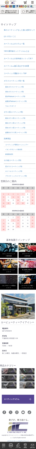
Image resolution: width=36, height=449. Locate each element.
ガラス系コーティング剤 (13, 112)
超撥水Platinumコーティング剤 (16, 101)
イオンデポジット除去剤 (13, 149)
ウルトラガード (10, 106)
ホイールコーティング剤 (13, 171)
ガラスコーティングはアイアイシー (18, 441)
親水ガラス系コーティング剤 (15, 118)
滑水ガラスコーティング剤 (14, 92)
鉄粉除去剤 (9, 154)
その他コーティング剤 (12, 160)
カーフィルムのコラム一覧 (14, 44)
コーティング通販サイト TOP (15, 73)
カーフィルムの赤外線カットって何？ (18, 58)
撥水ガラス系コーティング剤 (15, 123)
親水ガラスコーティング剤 (14, 87)
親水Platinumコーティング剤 (15, 96)
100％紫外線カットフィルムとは (16, 51)
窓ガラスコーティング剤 (13, 166)
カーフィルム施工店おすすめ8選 (16, 66)
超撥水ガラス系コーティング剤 (16, 132)
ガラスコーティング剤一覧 (14, 81)
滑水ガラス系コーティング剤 (15, 128)
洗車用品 (7, 139)
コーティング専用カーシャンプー (16, 145)
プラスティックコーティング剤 (16, 176)
